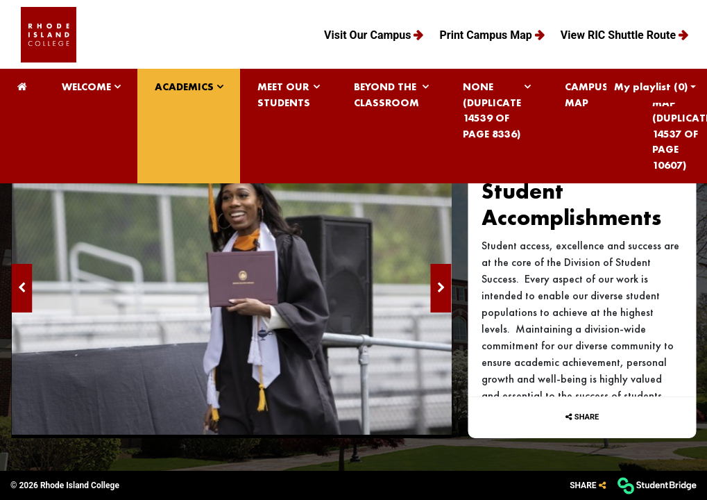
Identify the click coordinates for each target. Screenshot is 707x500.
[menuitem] (48, 34)
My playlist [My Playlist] (651, 87)
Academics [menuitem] (184, 87)
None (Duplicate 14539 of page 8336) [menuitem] (492, 110)
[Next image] (440, 288)
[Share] (587, 485)
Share (586, 417)
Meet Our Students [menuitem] (283, 95)
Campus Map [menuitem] (586, 95)
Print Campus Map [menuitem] (486, 35)
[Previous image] (21, 288)
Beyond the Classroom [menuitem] (386, 95)
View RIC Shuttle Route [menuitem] (620, 35)
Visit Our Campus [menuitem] (369, 35)
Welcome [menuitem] (86, 87)
